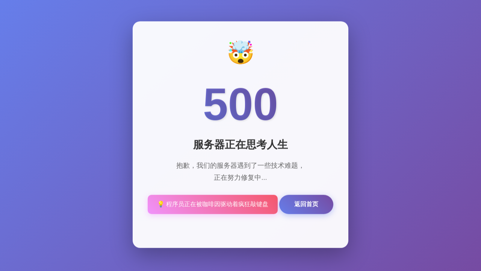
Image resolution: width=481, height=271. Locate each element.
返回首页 (306, 204)
